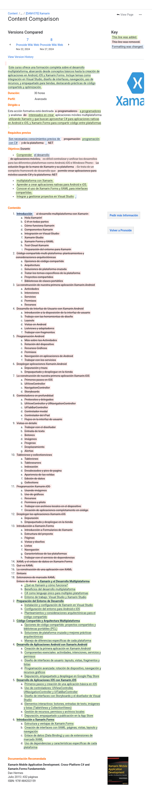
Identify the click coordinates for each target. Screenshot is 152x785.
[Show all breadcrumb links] (21, 13)
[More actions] (140, 15)
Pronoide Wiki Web (27, 44)
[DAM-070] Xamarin (38, 13)
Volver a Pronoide (121, 230)
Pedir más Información (124, 215)
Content (13, 13)
